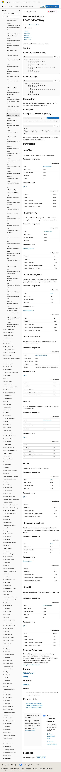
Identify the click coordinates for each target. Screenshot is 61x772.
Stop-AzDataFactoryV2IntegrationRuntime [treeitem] (13, 278)
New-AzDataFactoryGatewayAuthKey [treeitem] (13, 71)
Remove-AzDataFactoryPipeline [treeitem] (12, 131)
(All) (25, 186)
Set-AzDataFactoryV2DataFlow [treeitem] (13, 218)
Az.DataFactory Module (33, 24)
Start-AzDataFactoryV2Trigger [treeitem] (13, 266)
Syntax (26, 31)
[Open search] (53, 2)
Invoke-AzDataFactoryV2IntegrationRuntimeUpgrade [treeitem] (13, 34)
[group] (41, 121)
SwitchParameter (47, 166)
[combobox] (11, 14)
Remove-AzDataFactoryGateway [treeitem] (13, 114)
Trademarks (13, 771)
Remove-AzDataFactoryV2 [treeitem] (11, 136)
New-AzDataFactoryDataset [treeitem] (12, 54)
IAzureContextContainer (41, 355)
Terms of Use (4, 771)
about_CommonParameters (31, 665)
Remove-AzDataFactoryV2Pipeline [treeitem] (13, 172)
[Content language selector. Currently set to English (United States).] (9, 765)
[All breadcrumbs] (24, 12)
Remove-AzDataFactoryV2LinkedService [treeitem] (13, 166)
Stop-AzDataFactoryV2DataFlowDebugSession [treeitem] (13, 271)
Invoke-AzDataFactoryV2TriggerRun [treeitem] (13, 45)
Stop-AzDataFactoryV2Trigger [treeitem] (13, 291)
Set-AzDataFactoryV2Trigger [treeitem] (13, 247)
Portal (42, 6)
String (51, 293)
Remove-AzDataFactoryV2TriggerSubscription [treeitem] (13, 183)
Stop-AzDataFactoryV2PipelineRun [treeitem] (13, 285)
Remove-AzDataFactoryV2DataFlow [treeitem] (13, 141)
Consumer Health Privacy (46, 768)
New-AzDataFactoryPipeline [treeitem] (12, 86)
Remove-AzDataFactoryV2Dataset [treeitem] (13, 147)
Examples (27, 35)
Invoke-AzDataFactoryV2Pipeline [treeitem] (13, 39)
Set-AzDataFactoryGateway (34, 707)
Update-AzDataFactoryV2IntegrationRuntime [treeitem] (13, 317)
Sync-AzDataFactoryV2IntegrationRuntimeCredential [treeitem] (13, 308)
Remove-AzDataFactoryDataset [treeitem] (12, 110)
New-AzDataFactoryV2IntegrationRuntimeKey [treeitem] (13, 92)
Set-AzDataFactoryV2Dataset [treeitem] (13, 224)
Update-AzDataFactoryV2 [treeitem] (13, 313)
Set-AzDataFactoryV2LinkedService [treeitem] (13, 237)
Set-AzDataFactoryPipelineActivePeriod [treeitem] (13, 202)
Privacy (35, 768)
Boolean (26, 685)
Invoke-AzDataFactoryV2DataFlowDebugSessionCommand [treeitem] (13, 26)
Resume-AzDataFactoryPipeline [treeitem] (12, 188)
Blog (22, 768)
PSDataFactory (48, 231)
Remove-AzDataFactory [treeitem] (13, 106)
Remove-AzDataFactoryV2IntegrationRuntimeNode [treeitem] (13, 160)
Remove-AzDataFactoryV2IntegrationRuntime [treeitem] (13, 153)
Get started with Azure (52, 6)
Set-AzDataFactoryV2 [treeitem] (12, 214)
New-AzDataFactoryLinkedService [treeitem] (13, 81)
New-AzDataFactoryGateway (34, 705)
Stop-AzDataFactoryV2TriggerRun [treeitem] (13, 296)
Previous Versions (14, 768)
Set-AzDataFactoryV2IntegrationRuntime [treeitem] (13, 230)
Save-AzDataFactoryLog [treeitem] (13, 192)
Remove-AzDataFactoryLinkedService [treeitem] (13, 125)
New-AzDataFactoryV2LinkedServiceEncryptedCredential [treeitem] (13, 100)
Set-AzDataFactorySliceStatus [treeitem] (13, 209)
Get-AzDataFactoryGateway (34, 703)
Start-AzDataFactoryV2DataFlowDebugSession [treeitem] (13, 253)
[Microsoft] (3, 2)
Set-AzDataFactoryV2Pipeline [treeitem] (13, 242)
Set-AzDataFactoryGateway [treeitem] (13, 196)
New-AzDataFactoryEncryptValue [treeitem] (13, 59)
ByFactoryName (28, 310)
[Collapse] (19, 10)
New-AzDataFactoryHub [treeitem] (13, 76)
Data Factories (31, 11)
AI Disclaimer (4, 768)
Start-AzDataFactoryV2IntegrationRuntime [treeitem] (13, 260)
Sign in (57, 2)
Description (27, 33)
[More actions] (58, 12)
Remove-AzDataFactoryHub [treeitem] (11, 119)
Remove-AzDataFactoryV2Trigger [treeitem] (13, 177)
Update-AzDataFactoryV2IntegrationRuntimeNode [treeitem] (13, 324)
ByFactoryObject (28, 248)
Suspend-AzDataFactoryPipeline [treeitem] (12, 302)
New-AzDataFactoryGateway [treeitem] (13, 65)
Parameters (28, 37)
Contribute (28, 768)
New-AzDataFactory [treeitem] (12, 50)
